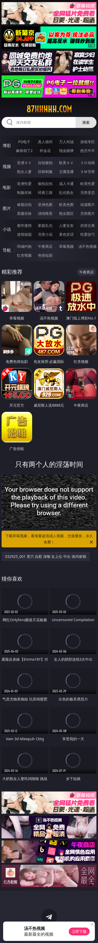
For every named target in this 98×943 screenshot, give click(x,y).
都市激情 (24, 225)
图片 (7, 208)
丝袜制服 (45, 171)
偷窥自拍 (24, 204)
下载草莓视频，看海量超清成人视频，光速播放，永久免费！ (49, 539)
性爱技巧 (87, 234)
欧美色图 (66, 204)
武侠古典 (87, 225)
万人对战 (66, 141)
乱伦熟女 (66, 192)
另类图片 (87, 213)
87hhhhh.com (49, 109)
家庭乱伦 (45, 225)
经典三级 (45, 192)
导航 (7, 250)
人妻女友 (66, 225)
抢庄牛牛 (87, 150)
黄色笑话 (66, 234)
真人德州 (45, 141)
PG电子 (24, 141)
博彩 (7, 145)
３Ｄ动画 (87, 162)
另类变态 (87, 192)
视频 (7, 166)
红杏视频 (24, 255)
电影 (7, 187)
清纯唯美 (45, 213)
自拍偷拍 (45, 162)
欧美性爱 (87, 183)
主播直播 (66, 171)
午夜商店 (45, 246)
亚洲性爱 (24, 183)
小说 (7, 229)
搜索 (86, 122)
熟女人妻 (24, 171)
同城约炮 (24, 246)
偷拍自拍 (45, 183)
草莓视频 (66, 246)
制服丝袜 (24, 192)
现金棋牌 (66, 150)
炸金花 (45, 150)
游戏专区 (87, 141)
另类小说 (45, 234)
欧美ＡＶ (66, 162)
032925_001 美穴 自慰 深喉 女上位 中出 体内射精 (45, 556)
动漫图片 (87, 204)
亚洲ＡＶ (24, 162)
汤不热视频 (87, 246)
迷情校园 (24, 234)
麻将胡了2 (24, 150)
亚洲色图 (45, 204)
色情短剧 (45, 255)
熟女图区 (66, 213)
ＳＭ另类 (87, 171)
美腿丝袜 (24, 213)
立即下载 (79, 931)
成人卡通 (66, 183)
